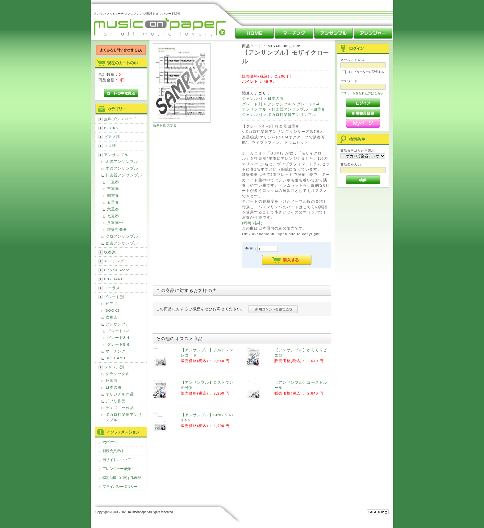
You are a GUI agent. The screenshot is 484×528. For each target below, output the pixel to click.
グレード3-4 (118, 338)
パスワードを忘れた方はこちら (361, 93)
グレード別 (114, 297)
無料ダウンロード (120, 119)
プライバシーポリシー (120, 486)
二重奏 (113, 182)
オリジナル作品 (120, 394)
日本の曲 (114, 387)
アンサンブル (116, 155)
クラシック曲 (118, 374)
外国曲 (112, 380)
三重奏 (113, 189)
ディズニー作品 (120, 408)
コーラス (112, 288)
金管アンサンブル (122, 161)
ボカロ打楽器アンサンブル (124, 417)
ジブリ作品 (116, 401)
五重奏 (113, 202)
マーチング (114, 261)
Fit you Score (117, 270)
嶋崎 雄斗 (252, 223)
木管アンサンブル (122, 168)
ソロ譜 (110, 146)
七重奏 (113, 216)
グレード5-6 (118, 344)
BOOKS (111, 128)
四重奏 (113, 195)
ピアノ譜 (112, 137)
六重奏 (113, 209)
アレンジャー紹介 (116, 469)
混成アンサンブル (122, 236)
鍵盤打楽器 (117, 229)
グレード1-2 (118, 331)
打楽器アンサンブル (124, 175)
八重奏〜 (115, 223)
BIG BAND (114, 279)
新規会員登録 (113, 451)
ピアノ (112, 304)
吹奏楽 (110, 252)
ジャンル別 (114, 367)
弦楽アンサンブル (122, 243)
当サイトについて (116, 460)
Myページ (110, 442)
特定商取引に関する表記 (121, 477)
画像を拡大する (165, 125)
